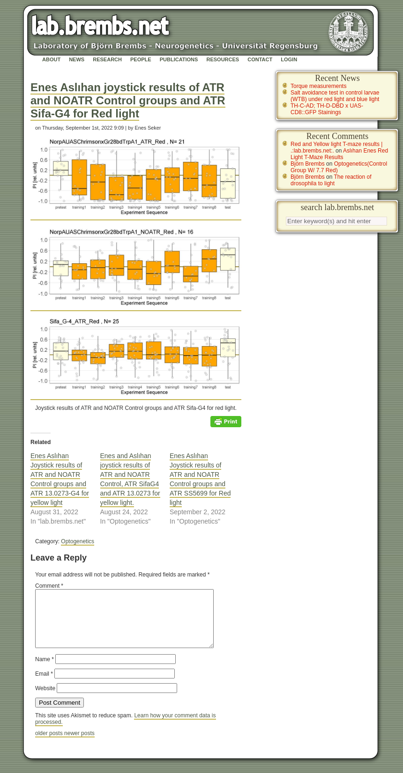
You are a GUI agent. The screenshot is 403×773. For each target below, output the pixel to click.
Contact (259, 59)
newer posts (79, 744)
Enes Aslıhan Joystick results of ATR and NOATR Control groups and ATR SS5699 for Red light (200, 479)
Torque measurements (318, 86)
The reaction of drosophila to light (331, 180)
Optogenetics (77, 541)
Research (107, 59)
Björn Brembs (308, 163)
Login (289, 59)
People (140, 59)
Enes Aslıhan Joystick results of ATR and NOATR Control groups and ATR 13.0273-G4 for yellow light (59, 479)
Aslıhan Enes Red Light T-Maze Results (339, 153)
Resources (222, 59)
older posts (49, 744)
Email (44, 685)
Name (44, 670)
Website (45, 699)
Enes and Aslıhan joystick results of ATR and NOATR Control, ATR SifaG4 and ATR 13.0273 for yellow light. (130, 479)
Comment (49, 586)
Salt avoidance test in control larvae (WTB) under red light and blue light (335, 95)
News (76, 59)
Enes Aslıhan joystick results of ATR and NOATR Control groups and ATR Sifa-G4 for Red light (127, 100)
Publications (179, 59)
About (51, 59)
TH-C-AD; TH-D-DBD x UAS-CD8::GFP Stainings (327, 109)
